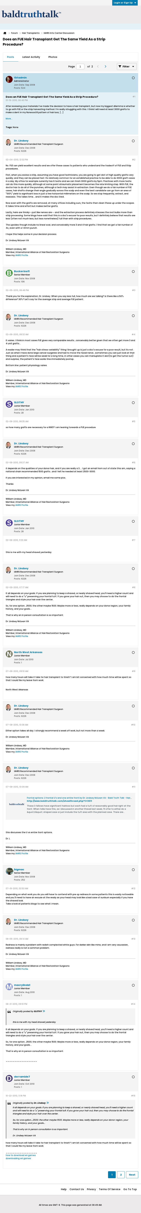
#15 (133, 1095)
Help (64, 1189)
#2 (133, 159)
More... (9, 118)
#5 (133, 421)
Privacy (91, 1189)
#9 (133, 671)
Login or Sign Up (125, 2)
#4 (133, 334)
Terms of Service (109, 1189)
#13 (133, 938)
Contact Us (77, 1189)
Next (132, 1174)
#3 (133, 290)
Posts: (17, 87)
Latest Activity (31, 57)
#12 (133, 888)
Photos (52, 57)
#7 (133, 540)
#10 (133, 724)
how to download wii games (21, 1155)
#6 (133, 462)
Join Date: (19, 84)
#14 (133, 1004)
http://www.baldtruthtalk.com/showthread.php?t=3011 (59, 800)
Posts (10, 57)
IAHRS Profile (21, 255)
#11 (133, 786)
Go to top (130, 1189)
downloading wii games (18, 1158)
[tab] (10, 57)
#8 (133, 587)
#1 (134, 96)
